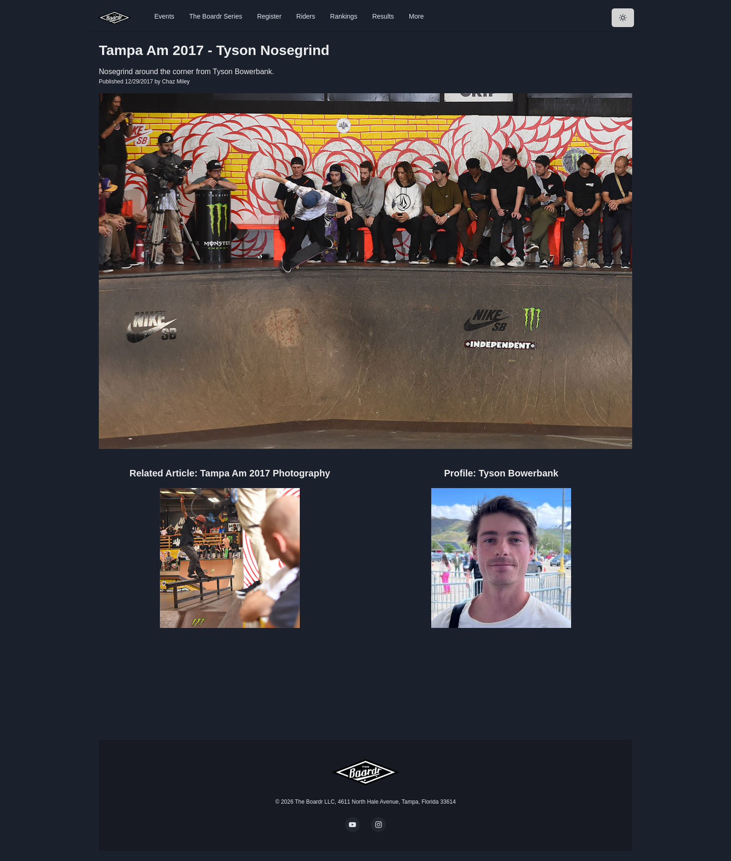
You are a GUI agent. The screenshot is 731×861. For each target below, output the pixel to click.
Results (383, 16)
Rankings (343, 16)
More (416, 16)
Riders (306, 16)
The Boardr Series (215, 16)
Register (269, 16)
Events (164, 16)
